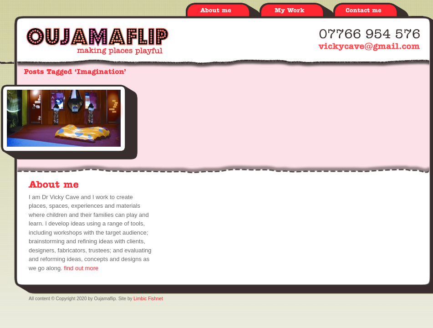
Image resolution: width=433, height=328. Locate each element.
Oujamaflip (97, 41)
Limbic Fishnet (148, 298)
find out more (81, 268)
